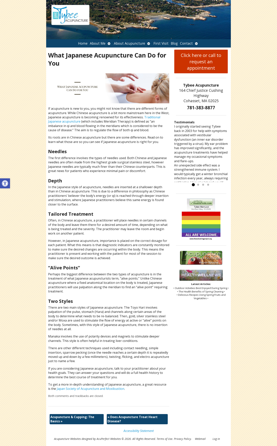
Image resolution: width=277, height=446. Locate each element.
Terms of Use (164, 439)
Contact (186, 43)
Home (83, 43)
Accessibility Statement (138, 431)
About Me (97, 43)
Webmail (200, 439)
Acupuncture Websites (67, 439)
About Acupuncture (129, 43)
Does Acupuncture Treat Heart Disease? (133, 419)
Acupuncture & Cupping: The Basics (72, 419)
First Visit (161, 43)
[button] (5, 183)
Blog (174, 43)
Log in (216, 439)
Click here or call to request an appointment (201, 61)
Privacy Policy (182, 439)
